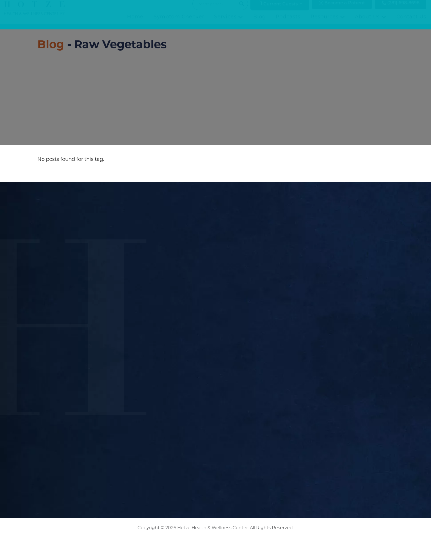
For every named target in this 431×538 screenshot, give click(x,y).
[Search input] (217, 9)
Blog (259, 22)
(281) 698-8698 (400, 8)
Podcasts (288, 22)
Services (228, 22)
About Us (370, 22)
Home (135, 22)
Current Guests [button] (277, 9)
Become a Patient (342, 8)
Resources (328, 22)
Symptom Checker (179, 22)
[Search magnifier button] (241, 9)
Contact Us (411, 22)
